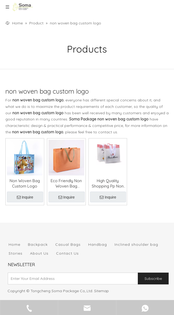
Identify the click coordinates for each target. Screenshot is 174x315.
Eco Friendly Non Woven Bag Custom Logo (66, 183)
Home (14, 244)
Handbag (97, 244)
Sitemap (101, 290)
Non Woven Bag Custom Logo (25, 183)
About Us (39, 253)
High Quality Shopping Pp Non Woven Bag (108, 183)
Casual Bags (68, 244)
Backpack (38, 244)
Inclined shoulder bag (136, 244)
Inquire (25, 197)
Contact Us (67, 253)
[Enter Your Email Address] (71, 278)
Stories (16, 253)
